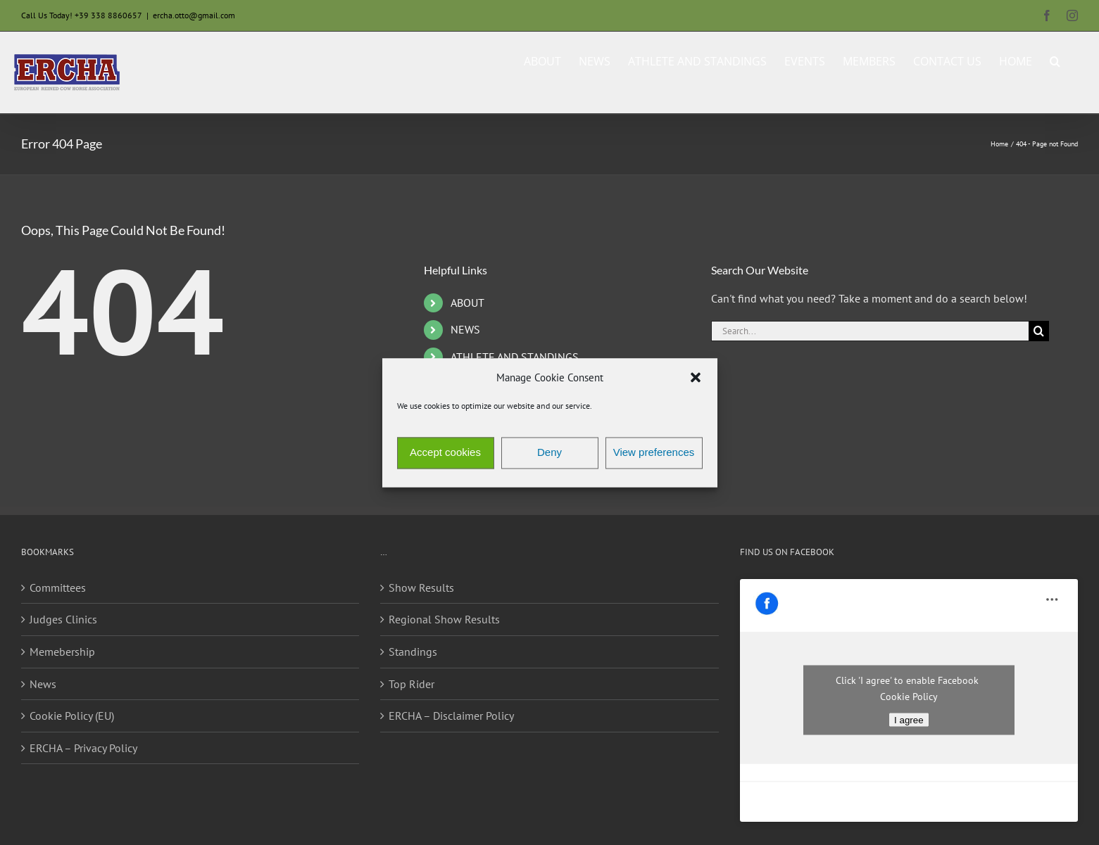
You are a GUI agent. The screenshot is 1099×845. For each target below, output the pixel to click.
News (43, 684)
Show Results (421, 587)
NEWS (465, 329)
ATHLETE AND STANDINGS (515, 357)
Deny (549, 453)
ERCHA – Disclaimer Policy (451, 716)
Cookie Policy (909, 696)
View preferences (654, 453)
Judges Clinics (63, 619)
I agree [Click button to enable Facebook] (909, 720)
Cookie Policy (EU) (72, 716)
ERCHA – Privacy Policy (83, 748)
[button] (696, 378)
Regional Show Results (444, 619)
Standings (413, 651)
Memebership (62, 651)
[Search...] (870, 331)
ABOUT (467, 303)
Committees (58, 587)
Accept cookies (445, 453)
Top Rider (411, 684)
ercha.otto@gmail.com (194, 15)
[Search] (1039, 331)
